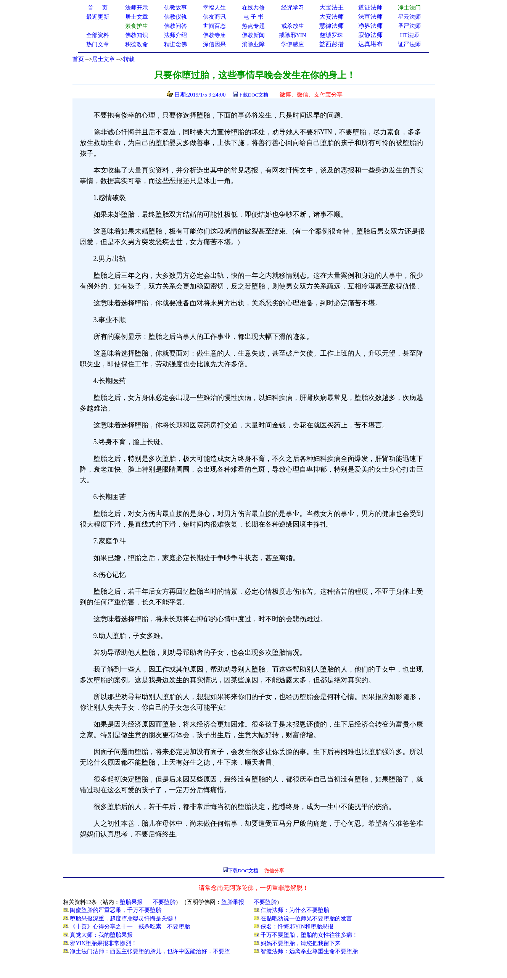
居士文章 (103, 59)
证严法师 (409, 44)
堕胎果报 (131, 902)
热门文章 (97, 44)
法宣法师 (370, 16)
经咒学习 (292, 8)
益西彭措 (331, 44)
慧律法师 (331, 26)
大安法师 (331, 16)
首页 (78, 59)
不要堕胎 (164, 902)
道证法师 (370, 7)
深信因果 (214, 44)
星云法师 (409, 17)
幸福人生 (214, 8)
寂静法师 (370, 35)
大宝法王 (331, 7)
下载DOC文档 (253, 95)
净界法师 (370, 26)
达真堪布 (370, 44)
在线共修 (253, 8)
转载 (129, 59)
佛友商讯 (214, 17)
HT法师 (409, 35)
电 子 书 (253, 17)
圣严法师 (409, 26)
